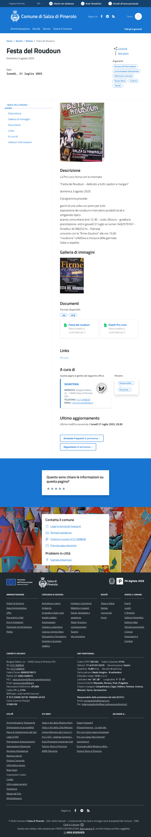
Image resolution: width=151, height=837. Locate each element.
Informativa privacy (15, 765)
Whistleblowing (14, 798)
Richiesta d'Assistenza (17, 751)
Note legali (11, 770)
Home (9, 41)
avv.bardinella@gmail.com (96, 700)
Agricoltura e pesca (51, 603)
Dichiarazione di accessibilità (20, 727)
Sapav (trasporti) (85, 722)
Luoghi (127, 608)
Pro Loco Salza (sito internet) (91, 737)
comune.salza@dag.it (82, 402)
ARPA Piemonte (50, 751)
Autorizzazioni (48, 622)
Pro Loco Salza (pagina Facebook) (93, 732)
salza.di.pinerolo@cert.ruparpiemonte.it (32, 679)
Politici (9, 631)
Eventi (127, 603)
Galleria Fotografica (133, 617)
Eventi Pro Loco (118, 325)
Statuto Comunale (15, 760)
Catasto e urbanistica (52, 627)
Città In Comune (71, 824)
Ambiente (46, 608)
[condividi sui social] (120, 48)
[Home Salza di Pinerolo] (44, 16)
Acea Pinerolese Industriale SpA (57, 741)
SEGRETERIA (71, 384)
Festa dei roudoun (79, 325)
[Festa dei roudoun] (65, 325)
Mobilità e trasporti (80, 608)
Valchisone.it (83, 741)
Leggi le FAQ (12, 737)
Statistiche (11, 789)
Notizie (29, 41)
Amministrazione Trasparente (20, 722)
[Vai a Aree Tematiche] (91, 3)
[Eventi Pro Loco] (105, 325)
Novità (19, 41)
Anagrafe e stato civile (53, 613)
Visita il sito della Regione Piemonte (59, 722)
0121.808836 (83, 399)
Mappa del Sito (13, 793)
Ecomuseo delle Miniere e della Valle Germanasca (101, 746)
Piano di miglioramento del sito (21, 732)
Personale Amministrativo (19, 627)
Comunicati (106, 613)
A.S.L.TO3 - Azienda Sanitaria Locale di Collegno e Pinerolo (70, 737)
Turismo (74, 631)
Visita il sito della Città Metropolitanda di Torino (65, 727)
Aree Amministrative (16, 608)
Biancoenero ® (87, 828)
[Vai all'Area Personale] (123, 3)
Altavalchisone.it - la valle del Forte (94, 727)
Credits (9, 779)
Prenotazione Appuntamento (20, 741)
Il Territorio (129, 613)
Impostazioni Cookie (16, 774)
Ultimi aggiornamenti (16, 784)
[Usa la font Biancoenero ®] (61, 3)
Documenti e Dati (14, 617)
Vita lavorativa (78, 636)
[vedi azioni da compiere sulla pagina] (121, 53)
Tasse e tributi (107, 603)
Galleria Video (131, 622)
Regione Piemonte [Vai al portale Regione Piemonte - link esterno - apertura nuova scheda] (17, 3)
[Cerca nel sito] (138, 16)
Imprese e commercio (81, 603)
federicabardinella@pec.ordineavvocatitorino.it (104, 704)
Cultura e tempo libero (53, 631)
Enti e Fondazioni (14, 622)
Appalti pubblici (49, 617)
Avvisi (104, 617)
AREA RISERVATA (73, 832)
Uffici (8, 613)
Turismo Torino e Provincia (54, 746)
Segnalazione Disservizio (18, 746)
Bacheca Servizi (14, 756)
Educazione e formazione (54, 636)
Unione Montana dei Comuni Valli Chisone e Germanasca (69, 732)
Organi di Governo (15, 603)
